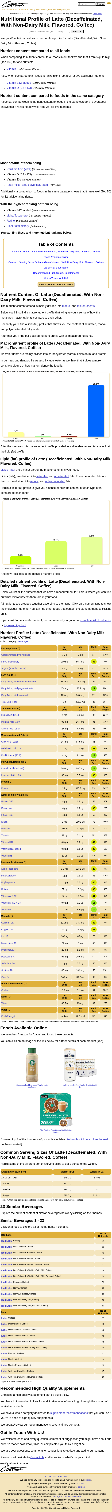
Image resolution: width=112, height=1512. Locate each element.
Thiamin (5, 835)
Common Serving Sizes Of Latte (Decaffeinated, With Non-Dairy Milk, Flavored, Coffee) (56, 262)
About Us (62, 1476)
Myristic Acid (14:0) (10, 715)
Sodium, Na (7, 970)
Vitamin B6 (6, 855)
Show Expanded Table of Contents (56, 284)
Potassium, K (7, 956)
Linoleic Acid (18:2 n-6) (12, 768)
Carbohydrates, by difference (15, 655)
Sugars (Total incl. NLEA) (13, 668)
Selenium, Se (8, 963)
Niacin (4, 821)
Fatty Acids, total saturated (14, 695)
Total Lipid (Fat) (9, 702)
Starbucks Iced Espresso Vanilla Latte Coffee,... (32, 1086)
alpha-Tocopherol (17, 215)
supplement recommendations (69, 1413)
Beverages (23, 641)
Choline (5, 990)
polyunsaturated (55, 481)
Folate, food (7, 808)
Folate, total (7, 815)
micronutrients (86, 306)
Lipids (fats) (8, 469)
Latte (4, 1318)
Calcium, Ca (7, 922)
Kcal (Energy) (8, 1016)
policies (87, 1480)
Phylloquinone (8, 882)
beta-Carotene (8, 875)
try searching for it (15, 625)
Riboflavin (6, 828)
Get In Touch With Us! (56, 278)
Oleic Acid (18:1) (9, 741)
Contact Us (37, 1457)
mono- (34, 481)
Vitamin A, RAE (8, 896)
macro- (66, 306)
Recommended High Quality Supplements (56, 273)
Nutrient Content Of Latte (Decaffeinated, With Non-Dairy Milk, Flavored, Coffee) (56, 251)
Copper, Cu (7, 929)
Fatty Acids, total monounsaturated (18, 681)
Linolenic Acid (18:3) (11, 775)
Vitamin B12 (7, 842)
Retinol (11, 220)
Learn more (97, 14)
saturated (42, 476)
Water (4, 1003)
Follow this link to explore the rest (87, 1139)
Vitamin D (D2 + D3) (19, 87)
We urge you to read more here (66, 1496)
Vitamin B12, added (19, 82)
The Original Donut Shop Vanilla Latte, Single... (56, 1131)
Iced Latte (6, 1241)
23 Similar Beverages (56, 267)
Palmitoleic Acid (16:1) (12, 748)
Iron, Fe (5, 936)
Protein (4, 788)
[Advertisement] (56, 136)
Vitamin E (13, 69)
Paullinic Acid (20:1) (19, 169)
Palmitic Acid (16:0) (10, 722)
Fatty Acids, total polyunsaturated (27, 184)
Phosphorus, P (8, 950)
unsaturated (61, 476)
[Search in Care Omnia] (87, 4)
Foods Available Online (56, 257)
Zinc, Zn (5, 977)
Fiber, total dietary (18, 226)
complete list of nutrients (95, 620)
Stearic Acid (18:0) (10, 728)
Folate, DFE (7, 801)
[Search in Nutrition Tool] (49, 31)
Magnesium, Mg (9, 943)
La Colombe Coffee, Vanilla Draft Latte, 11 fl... (80, 1086)
